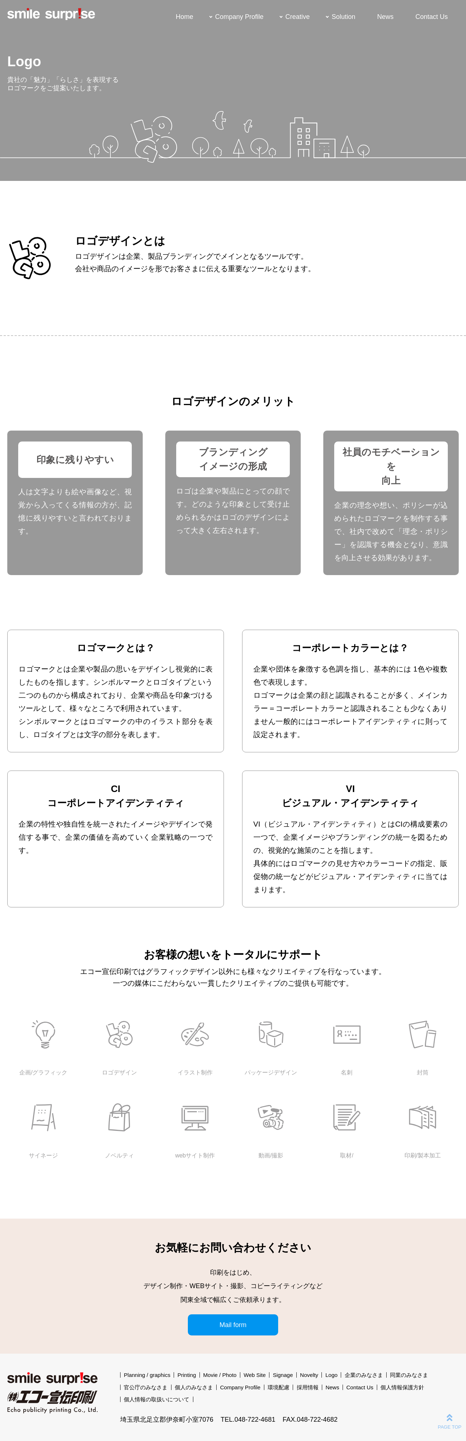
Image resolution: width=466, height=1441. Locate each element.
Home (184, 16)
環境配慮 (278, 1387)
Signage (283, 1375)
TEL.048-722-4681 (248, 1419)
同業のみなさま (409, 1375)
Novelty (309, 1375)
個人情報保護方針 (402, 1387)
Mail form (233, 1325)
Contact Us (431, 16)
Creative (297, 16)
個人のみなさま (194, 1387)
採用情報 (308, 1387)
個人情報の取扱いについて (156, 1399)
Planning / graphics (147, 1375)
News (385, 16)
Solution (343, 16)
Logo (331, 1375)
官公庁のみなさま (145, 1387)
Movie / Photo (220, 1375)
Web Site (255, 1375)
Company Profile (239, 16)
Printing (186, 1375)
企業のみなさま (364, 1375)
